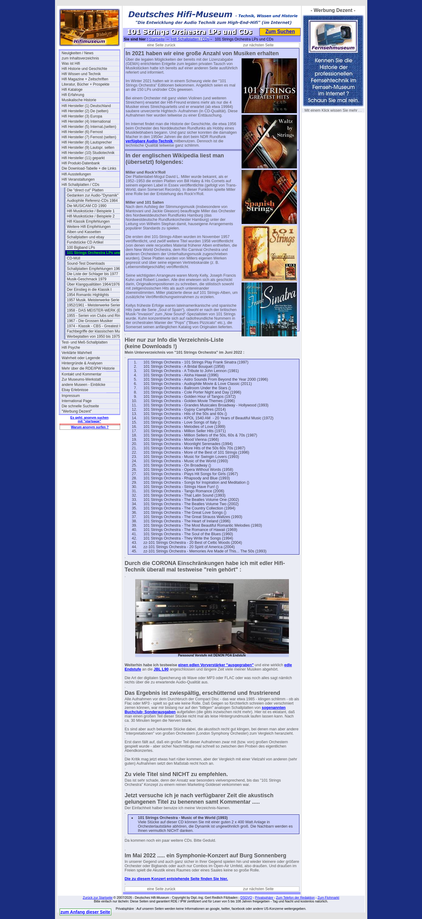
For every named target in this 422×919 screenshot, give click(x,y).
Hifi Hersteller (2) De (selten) (85, 111)
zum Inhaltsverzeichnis (80, 58)
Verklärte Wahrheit (77, 353)
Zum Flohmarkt (328, 897)
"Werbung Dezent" (77, 411)
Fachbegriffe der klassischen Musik (95, 331)
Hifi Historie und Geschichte (84, 69)
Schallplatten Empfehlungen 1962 (94, 269)
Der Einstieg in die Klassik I (89, 289)
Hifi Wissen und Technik (81, 74)
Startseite (157, 39)
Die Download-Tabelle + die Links (89, 168)
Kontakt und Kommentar (81, 374)
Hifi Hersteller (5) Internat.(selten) (89, 127)
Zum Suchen (280, 31)
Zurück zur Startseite (97, 897)
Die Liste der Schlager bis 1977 (92, 274)
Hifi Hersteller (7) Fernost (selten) (89, 137)
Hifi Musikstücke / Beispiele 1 (91, 211)
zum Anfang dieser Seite (85, 911)
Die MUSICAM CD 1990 (87, 206)
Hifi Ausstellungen (76, 174)
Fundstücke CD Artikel (85, 242)
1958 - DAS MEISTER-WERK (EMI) (96, 310)
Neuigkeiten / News (77, 53)
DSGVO (246, 897)
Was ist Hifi (71, 63)
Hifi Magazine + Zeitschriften (85, 79)
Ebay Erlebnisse (75, 390)
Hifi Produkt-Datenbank (81, 163)
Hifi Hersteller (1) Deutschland (86, 106)
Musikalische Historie (79, 100)
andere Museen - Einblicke (83, 385)
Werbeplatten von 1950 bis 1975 (93, 336)
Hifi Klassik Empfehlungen (88, 221)
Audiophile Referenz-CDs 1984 (92, 200)
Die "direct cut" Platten (85, 190)
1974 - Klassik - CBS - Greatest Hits (96, 326)
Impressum (71, 396)
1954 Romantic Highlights (88, 295)
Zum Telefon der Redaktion (295, 897)
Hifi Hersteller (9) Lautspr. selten (88, 147)
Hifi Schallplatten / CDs (81, 185)
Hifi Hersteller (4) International (86, 121)
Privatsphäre (264, 897)
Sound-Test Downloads (86, 263)
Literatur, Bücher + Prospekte (86, 84)
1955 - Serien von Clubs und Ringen (96, 315)
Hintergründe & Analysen (82, 363)
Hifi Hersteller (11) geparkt (83, 158)
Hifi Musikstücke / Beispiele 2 (91, 216)
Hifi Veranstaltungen (78, 179)
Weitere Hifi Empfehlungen (89, 227)
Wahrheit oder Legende (81, 358)
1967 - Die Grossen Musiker (90, 321)
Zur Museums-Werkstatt (81, 379)
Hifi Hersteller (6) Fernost (82, 132)
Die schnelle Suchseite (80, 406)
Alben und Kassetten (84, 232)
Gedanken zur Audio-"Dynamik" (93, 195)
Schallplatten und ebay (85, 237)
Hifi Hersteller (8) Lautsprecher (87, 142)
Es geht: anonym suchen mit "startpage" (89, 419)
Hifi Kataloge (72, 89)
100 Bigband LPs (81, 247)
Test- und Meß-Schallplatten (85, 342)
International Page (77, 401)
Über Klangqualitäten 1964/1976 (93, 284)
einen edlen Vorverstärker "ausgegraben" (216, 665)
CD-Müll (73, 258)
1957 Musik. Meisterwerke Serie (93, 300)
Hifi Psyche (71, 347)
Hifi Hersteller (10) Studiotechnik (88, 153)
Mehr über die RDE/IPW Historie (88, 368)
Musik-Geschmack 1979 (87, 279)
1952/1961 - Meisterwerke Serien (94, 305)
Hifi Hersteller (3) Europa (82, 116)
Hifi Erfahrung (73, 95)
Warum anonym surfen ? (90, 427)
